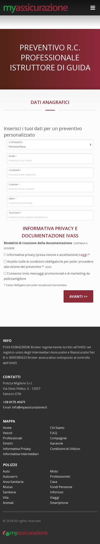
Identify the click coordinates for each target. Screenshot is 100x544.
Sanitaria (9, 492)
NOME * (12, 156)
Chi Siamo (57, 428)
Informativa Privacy (17, 449)
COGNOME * (15, 170)
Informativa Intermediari (21, 454)
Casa (53, 482)
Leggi (83, 255)
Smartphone (59, 503)
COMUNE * (14, 184)
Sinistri (8, 443)
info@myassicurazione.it (29, 407)
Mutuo (8, 487)
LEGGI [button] (49, 267)
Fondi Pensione (61, 487)
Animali (8, 503)
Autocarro (10, 476)
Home (7, 428)
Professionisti (60, 476)
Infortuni (56, 492)
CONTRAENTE (16, 142)
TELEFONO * (15, 213)
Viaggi (54, 497)
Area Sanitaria (13, 482)
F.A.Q (53, 433)
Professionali (12, 438)
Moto (54, 471)
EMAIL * (12, 198)
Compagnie (58, 438)
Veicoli (7, 433)
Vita (5, 497)
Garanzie (56, 443)
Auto (6, 471)
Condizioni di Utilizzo (65, 449)
